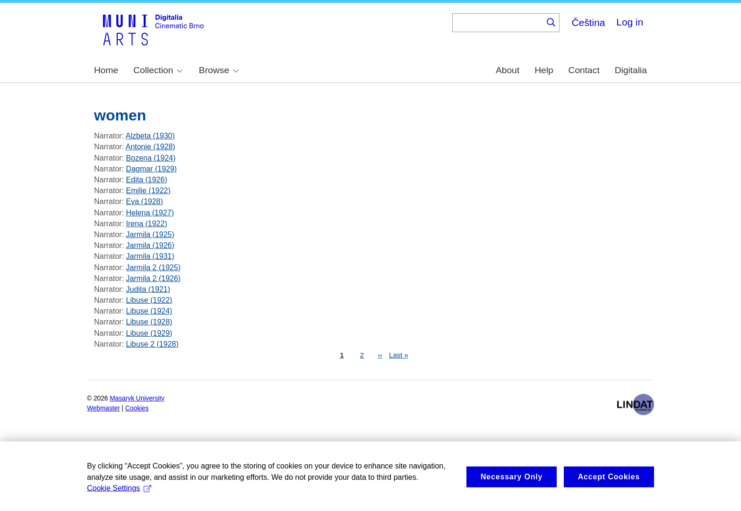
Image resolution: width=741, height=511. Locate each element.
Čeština (588, 22)
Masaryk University (137, 398)
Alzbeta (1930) (150, 136)
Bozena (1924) (151, 158)
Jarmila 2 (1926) (153, 278)
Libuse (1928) (149, 322)
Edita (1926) (146, 180)
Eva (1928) (144, 201)
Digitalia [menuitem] (631, 70)
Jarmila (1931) (150, 256)
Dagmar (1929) (151, 169)
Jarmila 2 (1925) (153, 268)
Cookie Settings (119, 498)
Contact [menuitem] (584, 70)
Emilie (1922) (148, 191)
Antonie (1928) (150, 147)
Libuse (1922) (149, 300)
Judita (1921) (148, 289)
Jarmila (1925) (150, 234)
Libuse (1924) (149, 311)
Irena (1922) (146, 224)
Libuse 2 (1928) (152, 344)
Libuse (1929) (149, 333)
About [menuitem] (507, 70)
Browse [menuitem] (219, 70)
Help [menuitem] (543, 70)
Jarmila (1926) (150, 245)
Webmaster (103, 408)
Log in (629, 22)
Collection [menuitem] (157, 70)
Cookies (137, 408)
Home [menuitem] (106, 70)
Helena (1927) (150, 213)
